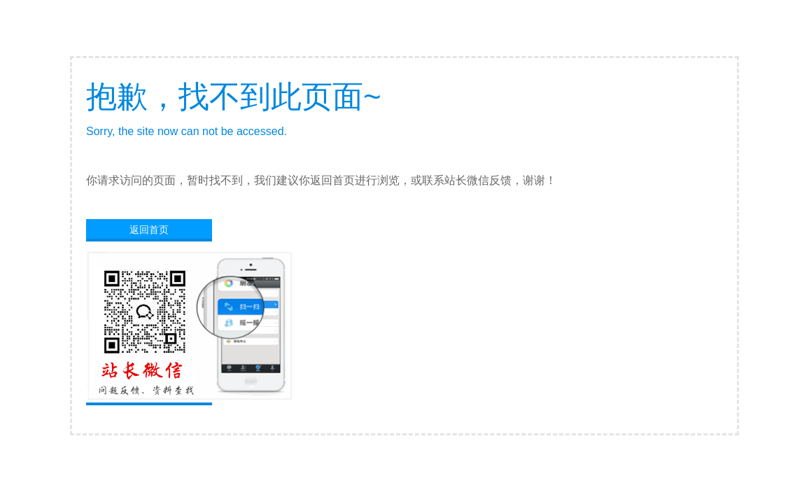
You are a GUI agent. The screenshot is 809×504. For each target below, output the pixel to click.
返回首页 (149, 229)
